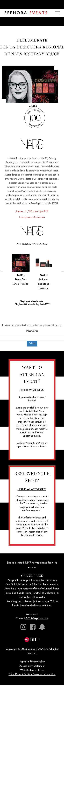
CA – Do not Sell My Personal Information (32, 674)
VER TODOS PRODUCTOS (32, 244)
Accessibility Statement (32, 666)
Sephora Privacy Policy (32, 661)
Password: (32, 331)
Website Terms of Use (32, 670)
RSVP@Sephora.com (36, 618)
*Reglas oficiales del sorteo (32, 302)
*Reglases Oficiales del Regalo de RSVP (32, 304)
